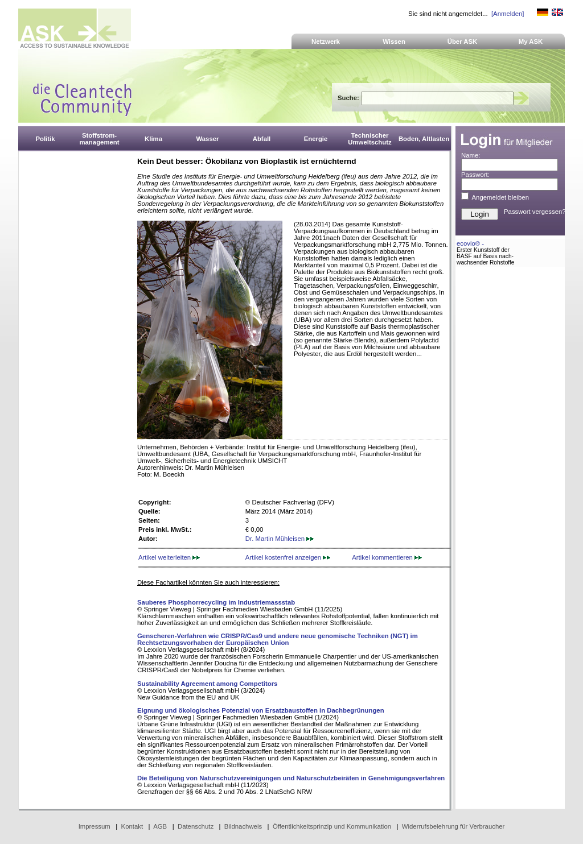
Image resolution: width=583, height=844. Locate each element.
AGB (160, 826)
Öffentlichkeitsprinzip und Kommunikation (332, 826)
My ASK (531, 41)
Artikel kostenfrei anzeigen (287, 557)
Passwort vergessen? (535, 211)
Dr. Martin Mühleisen (279, 538)
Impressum (94, 826)
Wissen (394, 41)
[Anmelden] (507, 13)
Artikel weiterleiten (169, 557)
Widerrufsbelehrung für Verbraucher (453, 826)
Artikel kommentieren (387, 557)
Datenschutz (196, 826)
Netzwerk (325, 41)
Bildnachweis (243, 826)
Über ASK (462, 41)
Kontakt (132, 826)
